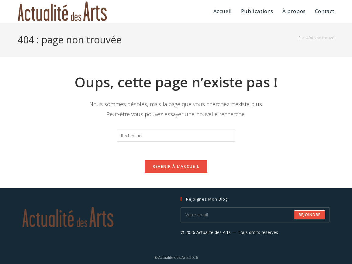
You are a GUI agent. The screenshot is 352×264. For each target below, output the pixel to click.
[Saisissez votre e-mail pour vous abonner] (255, 214)
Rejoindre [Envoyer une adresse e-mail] (309, 214)
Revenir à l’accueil (176, 166)
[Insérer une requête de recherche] (176, 136)
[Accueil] (299, 37)
